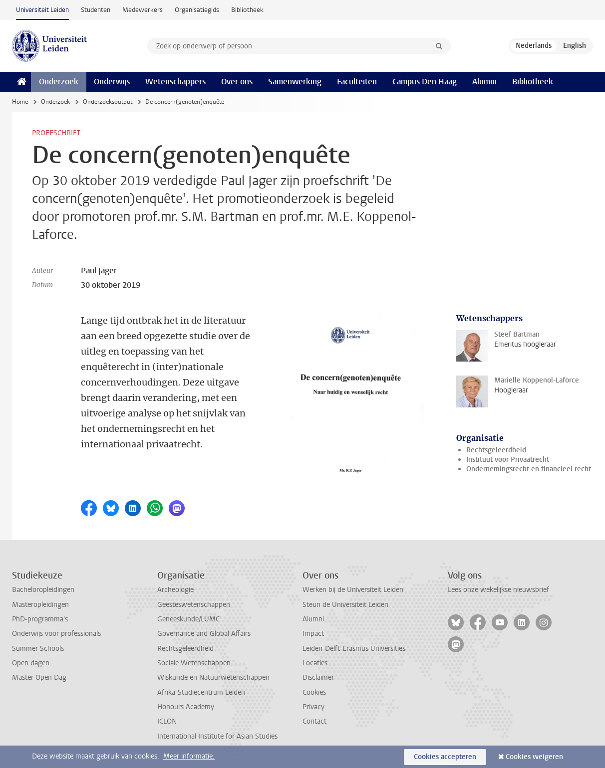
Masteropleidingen (40, 604)
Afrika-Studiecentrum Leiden (201, 692)
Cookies (314, 692)
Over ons (237, 81)
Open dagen (30, 663)
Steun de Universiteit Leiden (345, 604)
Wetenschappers (175, 81)
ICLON (167, 721)
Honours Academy (185, 707)
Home (20, 102)
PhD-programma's (40, 619)
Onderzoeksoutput (107, 102)
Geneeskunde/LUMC (188, 619)
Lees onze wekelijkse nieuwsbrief (498, 589)
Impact (313, 633)
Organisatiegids (197, 9)
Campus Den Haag (424, 81)
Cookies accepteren (445, 757)
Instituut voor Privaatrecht (507, 459)
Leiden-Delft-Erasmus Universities (353, 648)
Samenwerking (294, 81)
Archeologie (175, 589)
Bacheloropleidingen (43, 589)
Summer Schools (38, 648)
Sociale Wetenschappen (194, 663)
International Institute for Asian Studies (217, 736)
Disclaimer (318, 677)
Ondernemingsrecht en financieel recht (528, 469)
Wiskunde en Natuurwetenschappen (213, 677)
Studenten (95, 9)
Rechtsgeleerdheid (496, 450)
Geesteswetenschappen (193, 604)
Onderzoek (58, 81)
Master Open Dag (39, 677)
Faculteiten (357, 81)
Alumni (484, 81)
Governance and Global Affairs (204, 633)
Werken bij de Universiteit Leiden (352, 589)
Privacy (313, 707)
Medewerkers (142, 9)
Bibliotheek (247, 9)
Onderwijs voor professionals (56, 633)
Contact (314, 721)
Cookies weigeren (534, 757)
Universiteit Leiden (42, 9)
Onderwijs (112, 81)
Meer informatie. (189, 756)
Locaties (314, 663)
